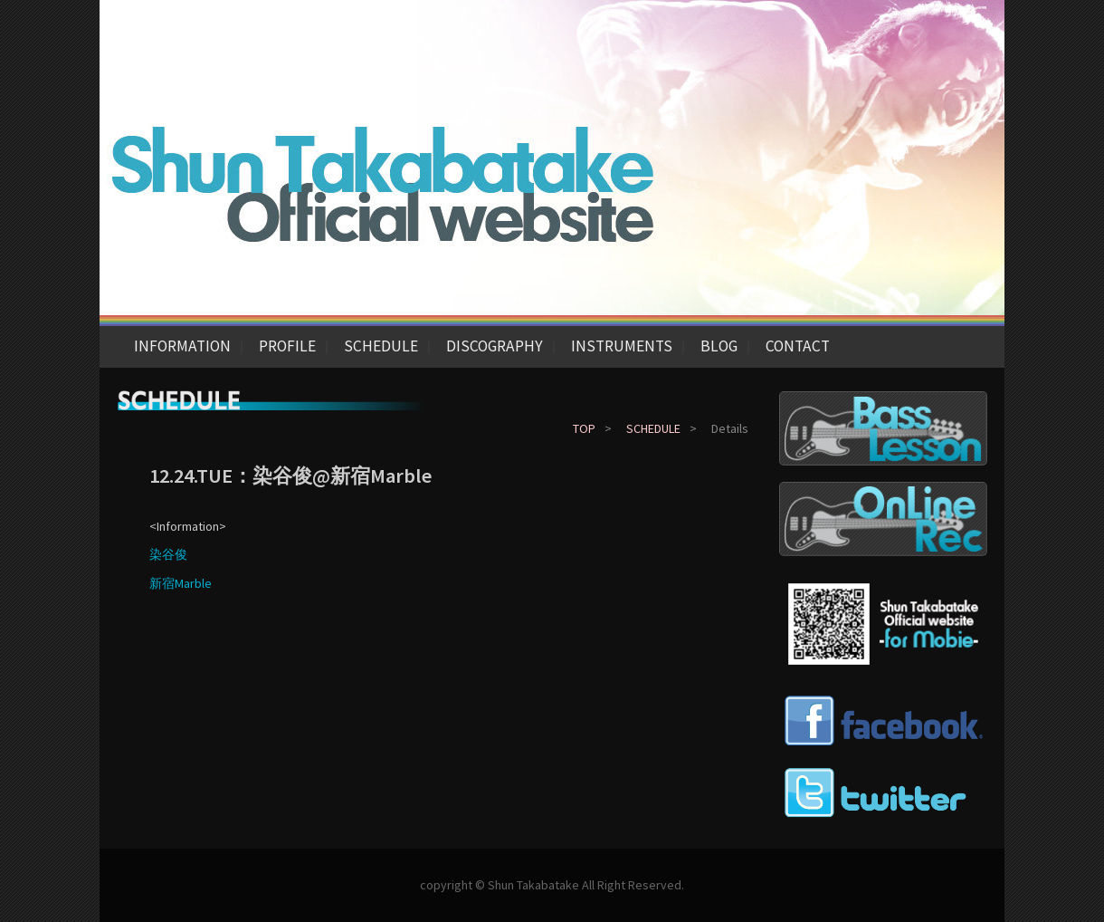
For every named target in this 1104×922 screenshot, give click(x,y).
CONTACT (798, 346)
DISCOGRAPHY (494, 346)
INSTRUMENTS (621, 346)
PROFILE (287, 346)
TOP (584, 428)
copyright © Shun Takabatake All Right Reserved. (552, 885)
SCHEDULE (381, 346)
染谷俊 (168, 554)
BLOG (719, 346)
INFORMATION (182, 346)
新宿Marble (180, 583)
